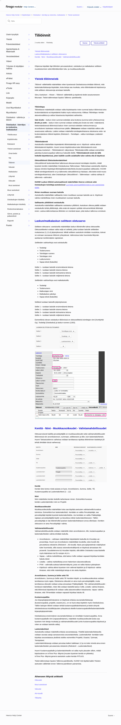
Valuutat (38, 689)
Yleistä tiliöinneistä (42, 51)
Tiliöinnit (42, 35)
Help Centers (29, 7)
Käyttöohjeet (107, 7)
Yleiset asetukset (73, 15)
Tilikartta (38, 698)
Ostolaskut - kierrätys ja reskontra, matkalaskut (49, 15)
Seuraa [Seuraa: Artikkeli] (85, 43)
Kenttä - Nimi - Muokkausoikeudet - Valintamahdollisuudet (57, 57)
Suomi (79, 7)
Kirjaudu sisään (93, 7)
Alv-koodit (39, 693)
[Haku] (23, 21)
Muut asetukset (41, 685)
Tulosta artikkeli (99, 43)
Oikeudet (38, 680)
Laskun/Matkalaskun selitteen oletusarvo (51, 54)
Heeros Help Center (13, 15)
